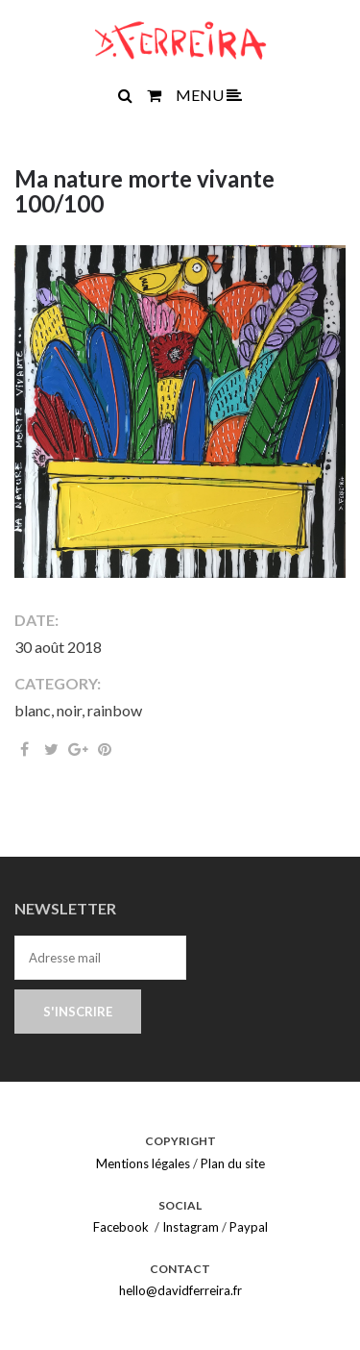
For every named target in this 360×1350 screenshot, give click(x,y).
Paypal (248, 1227)
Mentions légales (143, 1163)
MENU (209, 95)
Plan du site (233, 1163)
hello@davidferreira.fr (180, 1290)
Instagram (190, 1227)
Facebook (121, 1227)
